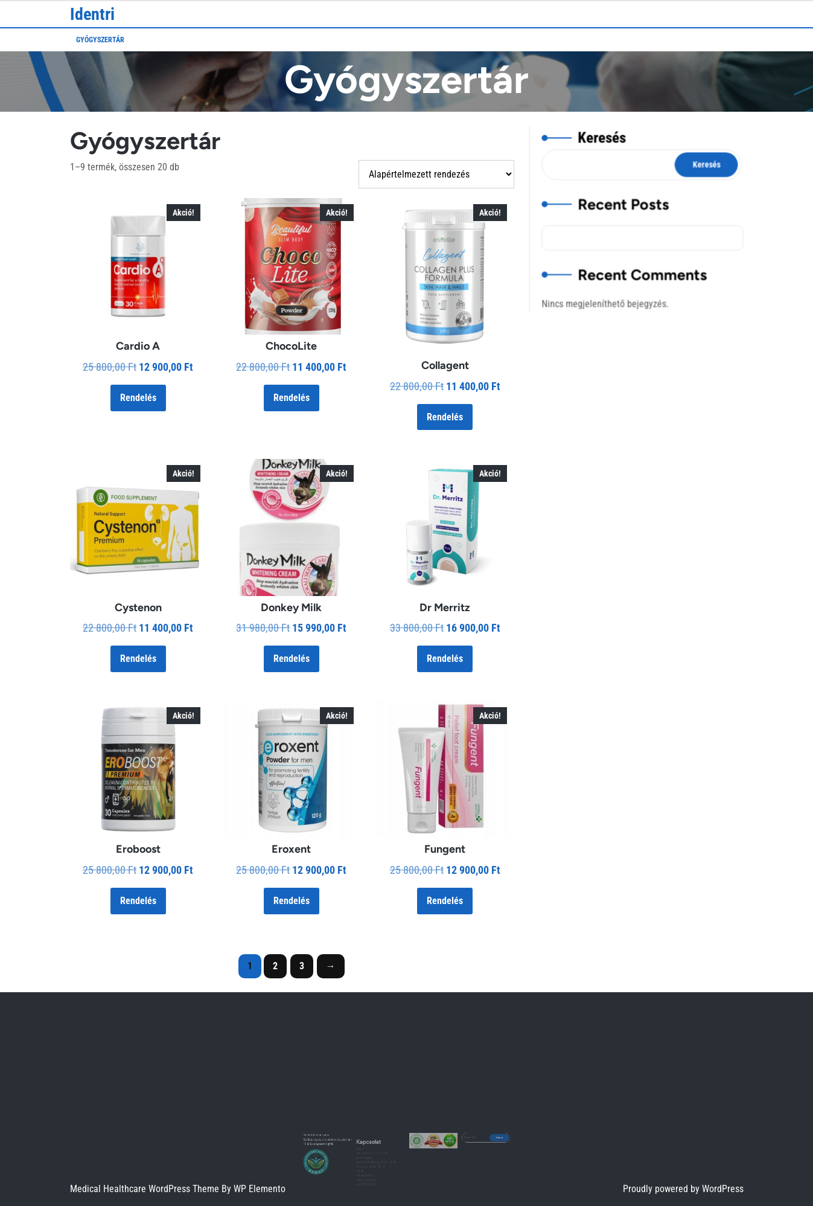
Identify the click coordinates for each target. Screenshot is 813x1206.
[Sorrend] (436, 174)
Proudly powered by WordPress (683, 1189)
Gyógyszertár (100, 40)
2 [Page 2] (275, 966)
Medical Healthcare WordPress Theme (146, 1189)
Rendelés (138, 397)
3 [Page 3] (301, 966)
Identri (92, 14)
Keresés (603, 144)
